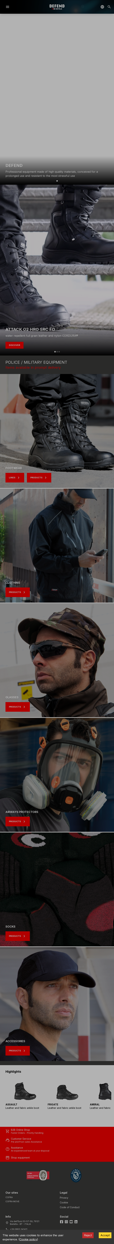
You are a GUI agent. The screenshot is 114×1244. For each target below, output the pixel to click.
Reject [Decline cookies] (88, 1235)
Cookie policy (28, 1239)
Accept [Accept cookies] (105, 1235)
